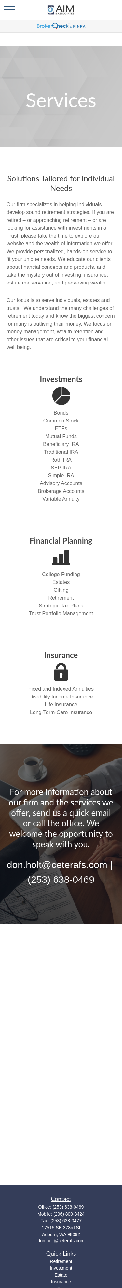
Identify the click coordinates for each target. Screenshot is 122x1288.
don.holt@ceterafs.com (60, 1240)
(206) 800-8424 (69, 1214)
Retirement (61, 1261)
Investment (61, 1268)
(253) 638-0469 (68, 1207)
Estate (61, 1275)
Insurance (61, 1281)
